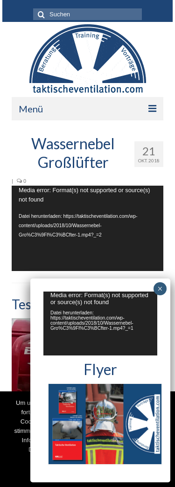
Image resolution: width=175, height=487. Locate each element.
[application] (87, 228)
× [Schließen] (159, 289)
